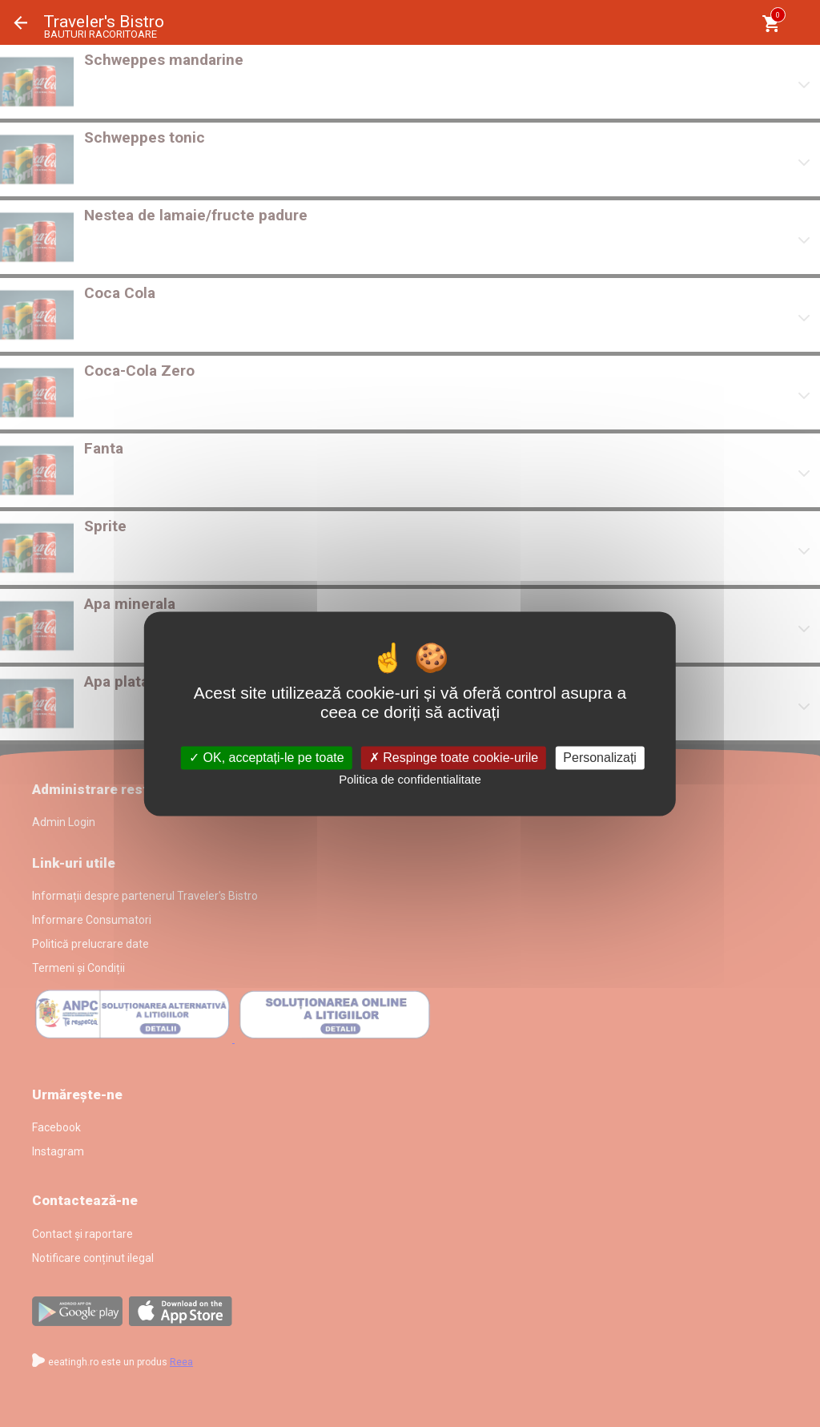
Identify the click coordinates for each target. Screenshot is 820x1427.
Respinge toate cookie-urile (453, 757)
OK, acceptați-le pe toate (266, 757)
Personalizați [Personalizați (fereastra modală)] (600, 757)
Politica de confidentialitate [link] (410, 780)
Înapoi (21, 23)
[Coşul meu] (770, 23)
